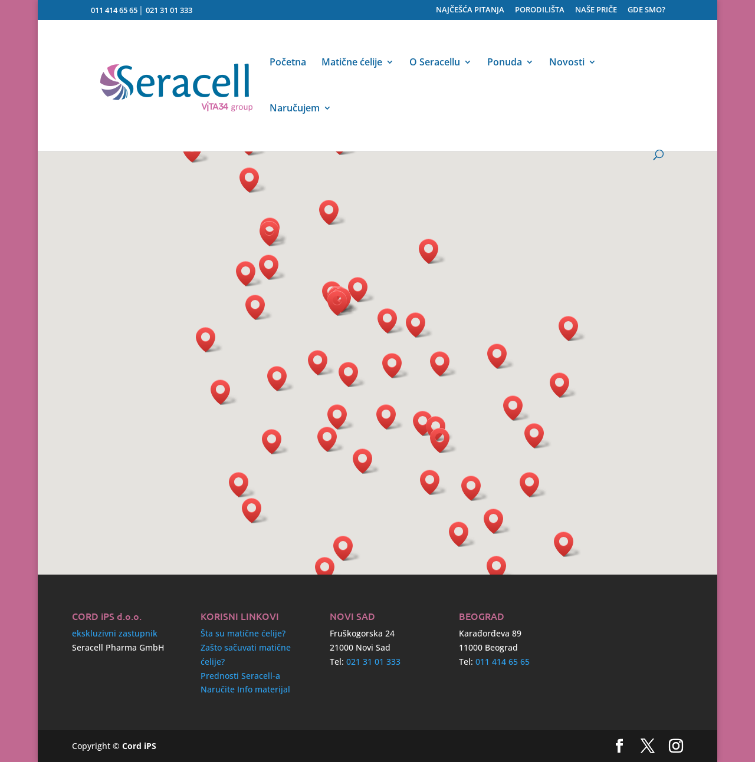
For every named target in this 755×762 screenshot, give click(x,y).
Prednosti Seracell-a (240, 675)
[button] (474, 488)
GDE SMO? (646, 10)
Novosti (567, 63)
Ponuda (504, 63)
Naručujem (295, 109)
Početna (288, 63)
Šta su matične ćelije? (243, 633)
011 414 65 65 (114, 10)
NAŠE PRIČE (596, 10)
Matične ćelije (351, 63)
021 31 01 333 (169, 10)
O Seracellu (434, 63)
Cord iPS (139, 745)
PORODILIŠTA (539, 10)
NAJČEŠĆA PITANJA (470, 10)
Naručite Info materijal (245, 689)
